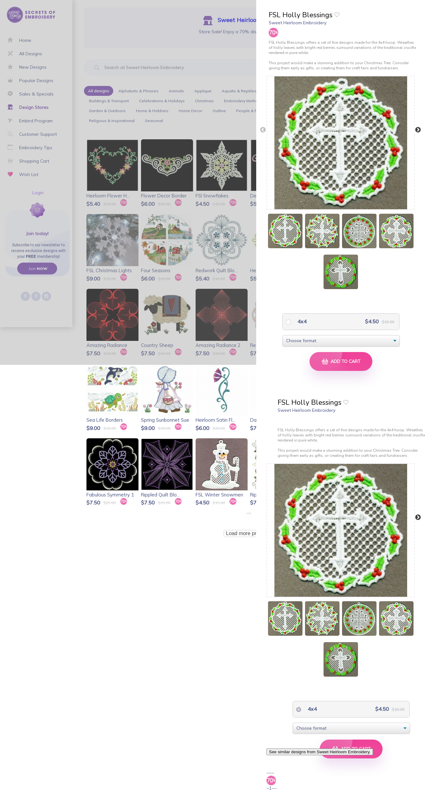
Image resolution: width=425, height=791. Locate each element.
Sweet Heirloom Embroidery (297, 23)
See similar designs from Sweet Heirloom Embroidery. (319, 751)
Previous (263, 130)
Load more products (248, 533)
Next (418, 130)
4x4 (301, 321)
